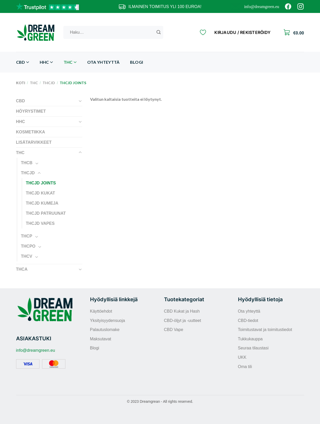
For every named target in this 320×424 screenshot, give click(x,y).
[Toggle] (80, 101)
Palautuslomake (105, 329)
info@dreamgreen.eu (261, 6)
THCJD (49, 83)
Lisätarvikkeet (34, 142)
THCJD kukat (40, 193)
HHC (46, 62)
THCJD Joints (41, 183)
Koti (20, 83)
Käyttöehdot (101, 311)
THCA (22, 269)
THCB (26, 163)
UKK (242, 357)
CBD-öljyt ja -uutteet (182, 320)
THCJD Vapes (40, 223)
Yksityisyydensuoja (107, 320)
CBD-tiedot (248, 320)
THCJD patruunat (46, 213)
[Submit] (158, 32)
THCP (26, 236)
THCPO (28, 246)
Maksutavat (100, 339)
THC (70, 62)
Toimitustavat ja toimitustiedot (265, 329)
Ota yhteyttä (103, 62)
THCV (26, 256)
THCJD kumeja (42, 203)
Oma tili (245, 366)
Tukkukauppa (250, 339)
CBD (22, 62)
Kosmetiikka (30, 132)
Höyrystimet (31, 111)
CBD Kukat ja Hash (182, 311)
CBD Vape (173, 329)
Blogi (136, 62)
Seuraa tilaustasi (253, 348)
